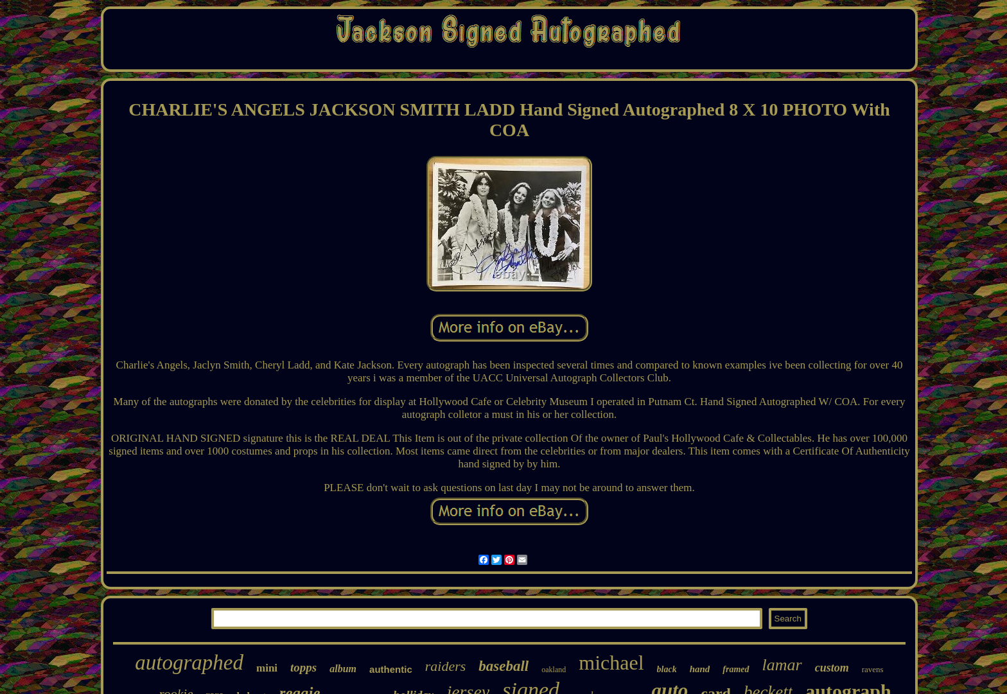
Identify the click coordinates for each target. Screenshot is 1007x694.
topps (303, 667)
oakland (553, 669)
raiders (445, 666)
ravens (873, 669)
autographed (189, 662)
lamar (782, 664)
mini (266, 668)
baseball (503, 666)
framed (735, 669)
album (342, 668)
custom (832, 667)
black (667, 669)
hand (700, 669)
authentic (390, 669)
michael (611, 662)
